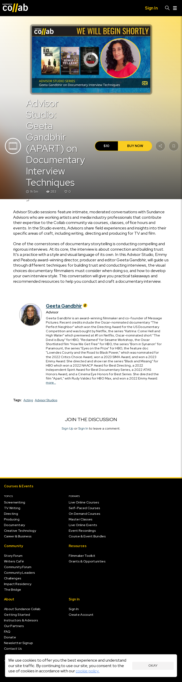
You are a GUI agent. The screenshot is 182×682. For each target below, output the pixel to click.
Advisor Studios (46, 400)
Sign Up (68, 428)
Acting (28, 400)
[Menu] (175, 8)
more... (51, 382)
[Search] (167, 8)
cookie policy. (87, 671)
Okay (153, 665)
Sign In (83, 428)
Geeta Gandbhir (67, 306)
